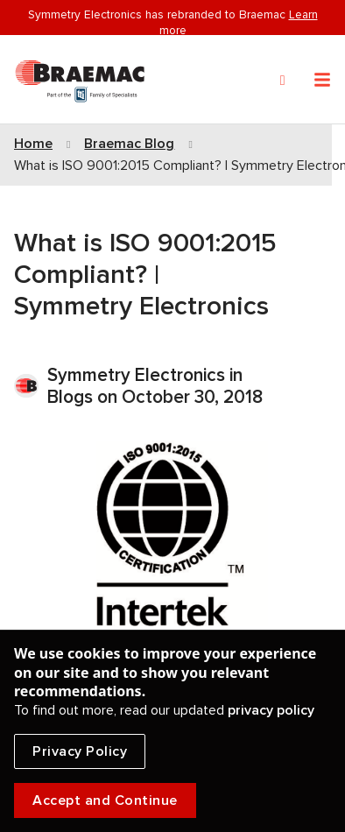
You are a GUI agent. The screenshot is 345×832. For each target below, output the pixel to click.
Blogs (70, 397)
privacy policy (271, 710)
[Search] (283, 80)
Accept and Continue (105, 800)
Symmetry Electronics (138, 375)
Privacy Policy (79, 751)
